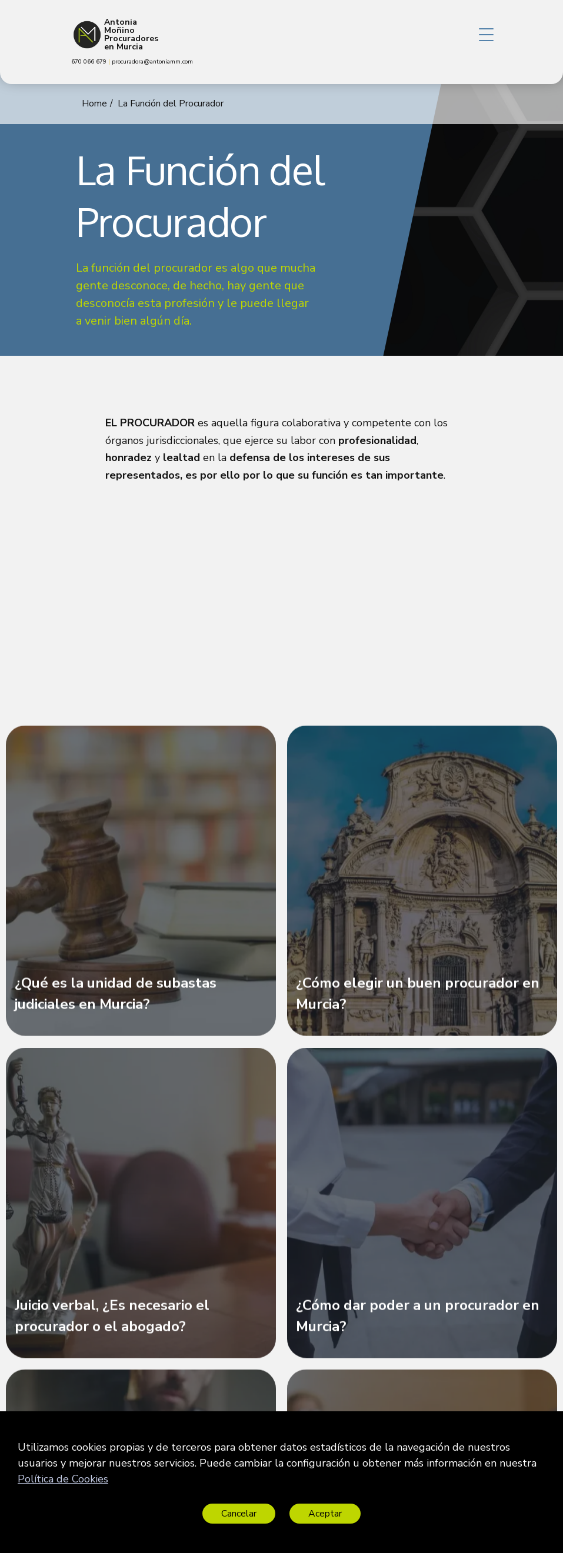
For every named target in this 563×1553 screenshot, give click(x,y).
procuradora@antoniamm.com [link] (152, 62)
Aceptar (325, 1513)
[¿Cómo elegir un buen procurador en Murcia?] (422, 886)
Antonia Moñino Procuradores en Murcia (131, 34)
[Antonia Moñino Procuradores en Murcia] (87, 34)
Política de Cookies (63, 1479)
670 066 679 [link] (89, 62)
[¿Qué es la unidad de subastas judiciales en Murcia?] (141, 886)
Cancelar (238, 1513)
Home (94, 103)
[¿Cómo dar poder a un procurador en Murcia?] (422, 1208)
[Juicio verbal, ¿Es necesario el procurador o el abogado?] (141, 1208)
